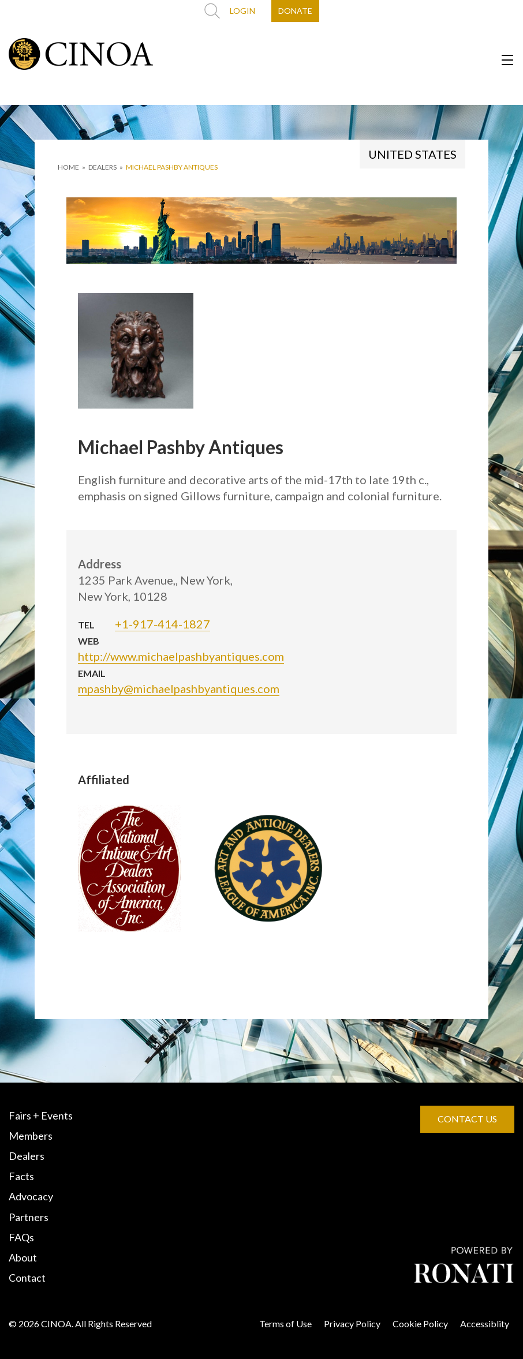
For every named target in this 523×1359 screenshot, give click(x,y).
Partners (28, 1217)
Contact (27, 1277)
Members (31, 1135)
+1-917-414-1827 (162, 624)
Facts (21, 1176)
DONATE (295, 11)
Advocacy (31, 1196)
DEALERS (102, 167)
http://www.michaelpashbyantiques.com (181, 656)
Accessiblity (484, 1323)
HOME (68, 167)
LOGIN (242, 11)
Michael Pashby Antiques (172, 167)
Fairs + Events (41, 1115)
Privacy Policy (352, 1323)
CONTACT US (467, 1118)
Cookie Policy (420, 1323)
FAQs (21, 1237)
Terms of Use (285, 1323)
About (23, 1257)
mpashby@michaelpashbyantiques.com (178, 688)
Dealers (26, 1156)
